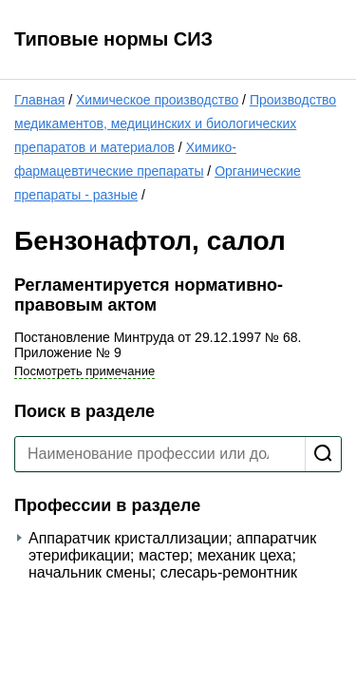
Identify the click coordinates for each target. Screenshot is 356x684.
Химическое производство (157, 99)
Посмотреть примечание (84, 371)
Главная (39, 99)
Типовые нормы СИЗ (113, 38)
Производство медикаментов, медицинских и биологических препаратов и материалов (175, 123)
